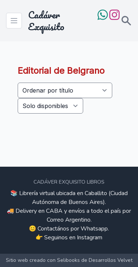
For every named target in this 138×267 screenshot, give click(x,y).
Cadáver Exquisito (46, 20)
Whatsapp (94, 229)
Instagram (89, 237)
